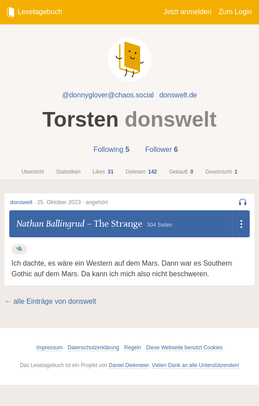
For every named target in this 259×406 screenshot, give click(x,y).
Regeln (132, 347)
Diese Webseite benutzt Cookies (184, 347)
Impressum (49, 347)
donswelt (21, 202)
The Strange (118, 223)
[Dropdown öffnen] (241, 223)
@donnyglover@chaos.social (108, 95)
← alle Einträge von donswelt (50, 301)
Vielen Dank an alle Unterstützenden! (195, 365)
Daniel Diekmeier (129, 365)
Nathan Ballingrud (50, 223)
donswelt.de (178, 95)
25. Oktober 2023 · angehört (72, 202)
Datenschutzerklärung (93, 347)
